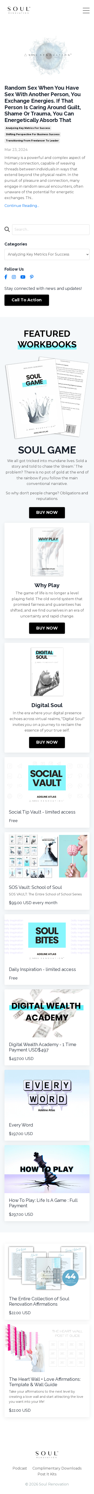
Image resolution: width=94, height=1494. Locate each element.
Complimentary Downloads (56, 1468)
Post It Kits (47, 1474)
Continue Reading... (21, 206)
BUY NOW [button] (47, 512)
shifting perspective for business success (33, 134)
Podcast (20, 1468)
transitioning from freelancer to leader (32, 140)
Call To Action (27, 299)
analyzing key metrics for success (28, 128)
